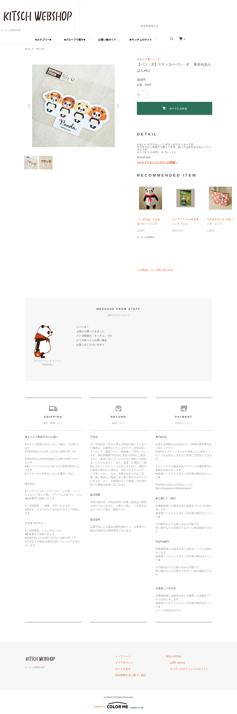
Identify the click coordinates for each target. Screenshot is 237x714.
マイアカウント (173, 26)
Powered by (118, 705)
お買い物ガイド (131, 39)
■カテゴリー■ (67, 39)
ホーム (28, 49)
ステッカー (42, 49)
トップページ (134, 656)
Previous (30, 105)
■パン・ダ (154, 59)
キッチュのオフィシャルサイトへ (193, 668)
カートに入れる (174, 108)
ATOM (184, 656)
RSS (176, 656)
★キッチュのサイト (164, 39)
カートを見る (134, 668)
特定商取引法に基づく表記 (141, 675)
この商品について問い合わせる (155, 270)
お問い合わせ (181, 662)
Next (116, 105)
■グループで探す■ (98, 39)
